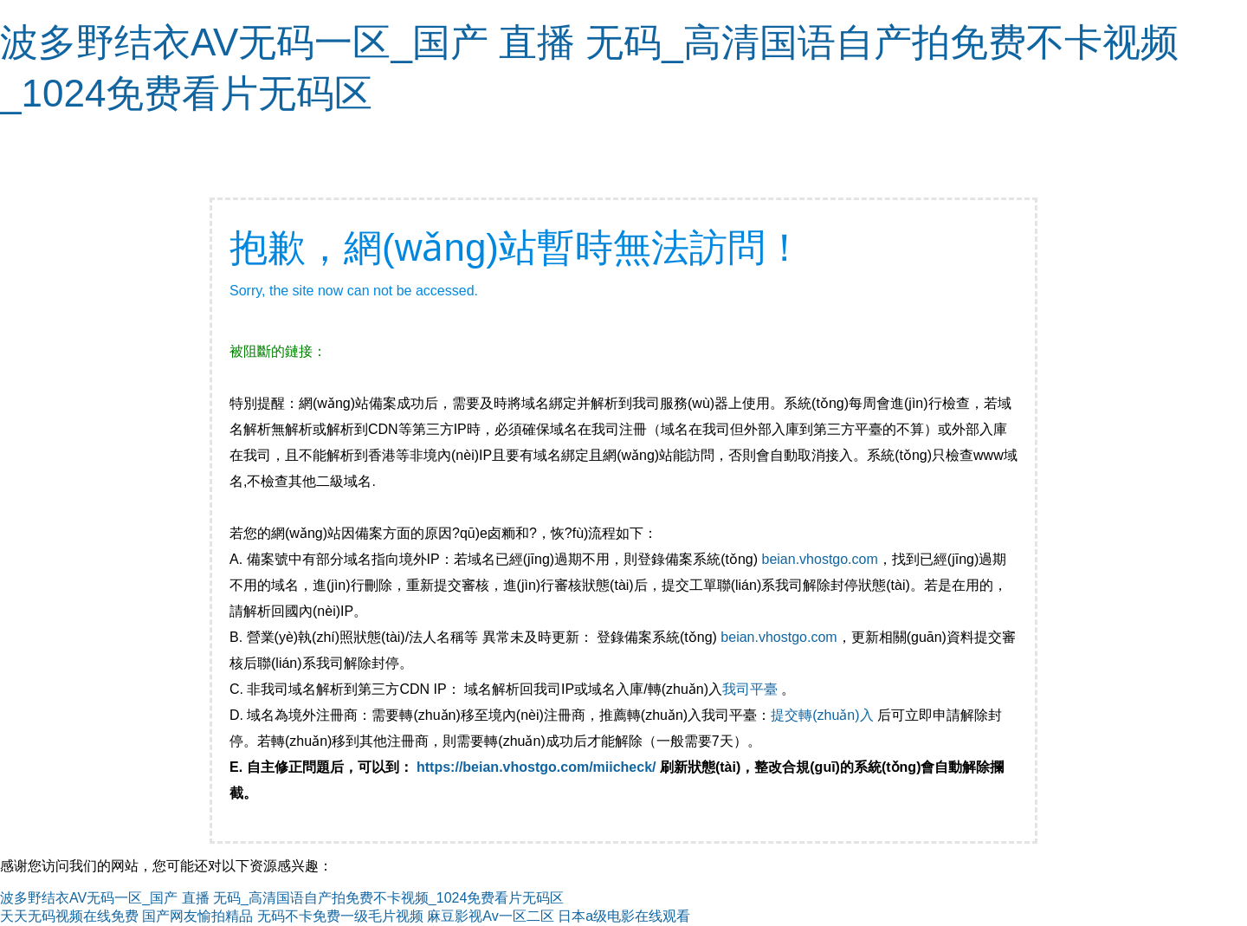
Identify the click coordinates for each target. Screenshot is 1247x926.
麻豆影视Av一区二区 (490, 916)
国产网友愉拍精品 (197, 916)
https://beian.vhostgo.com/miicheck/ (536, 767)
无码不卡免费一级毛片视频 (340, 916)
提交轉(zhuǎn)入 (822, 715)
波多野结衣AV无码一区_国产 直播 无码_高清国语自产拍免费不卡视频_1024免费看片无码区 (282, 897)
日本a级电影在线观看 (624, 916)
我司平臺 (751, 689)
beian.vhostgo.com (819, 559)
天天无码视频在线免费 (69, 916)
